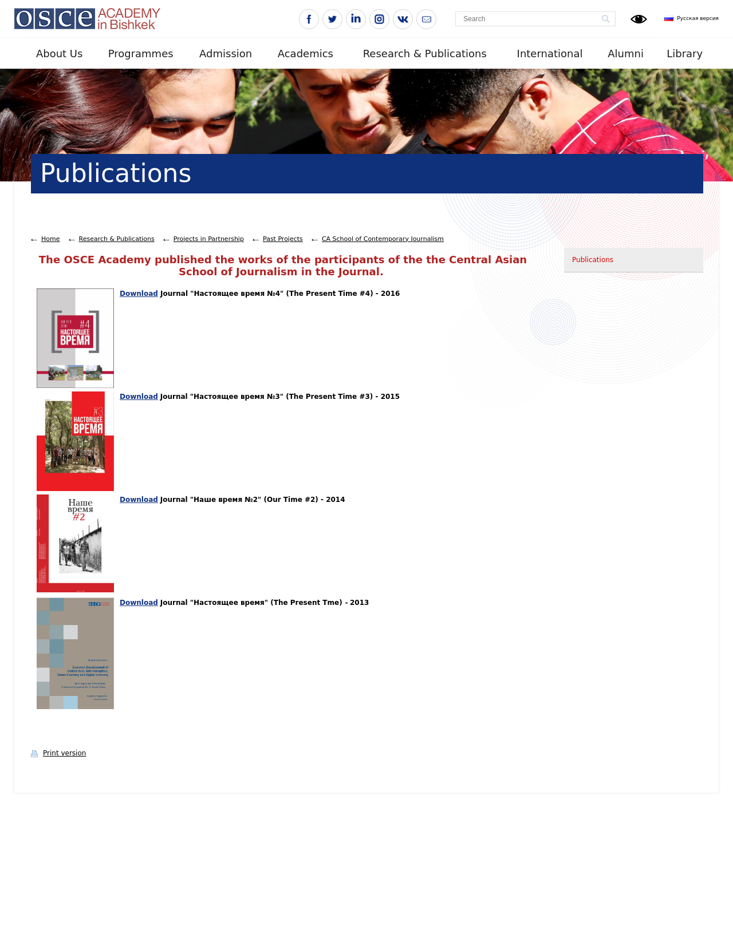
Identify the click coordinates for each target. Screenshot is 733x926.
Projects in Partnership (209, 239)
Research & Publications (425, 54)
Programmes (141, 54)
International (550, 54)
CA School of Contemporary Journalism (383, 239)
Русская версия (698, 18)
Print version (64, 753)
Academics (305, 54)
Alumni (626, 54)
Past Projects (283, 239)
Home (50, 239)
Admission (225, 54)
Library (685, 54)
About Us (59, 54)
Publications (592, 260)
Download (139, 294)
